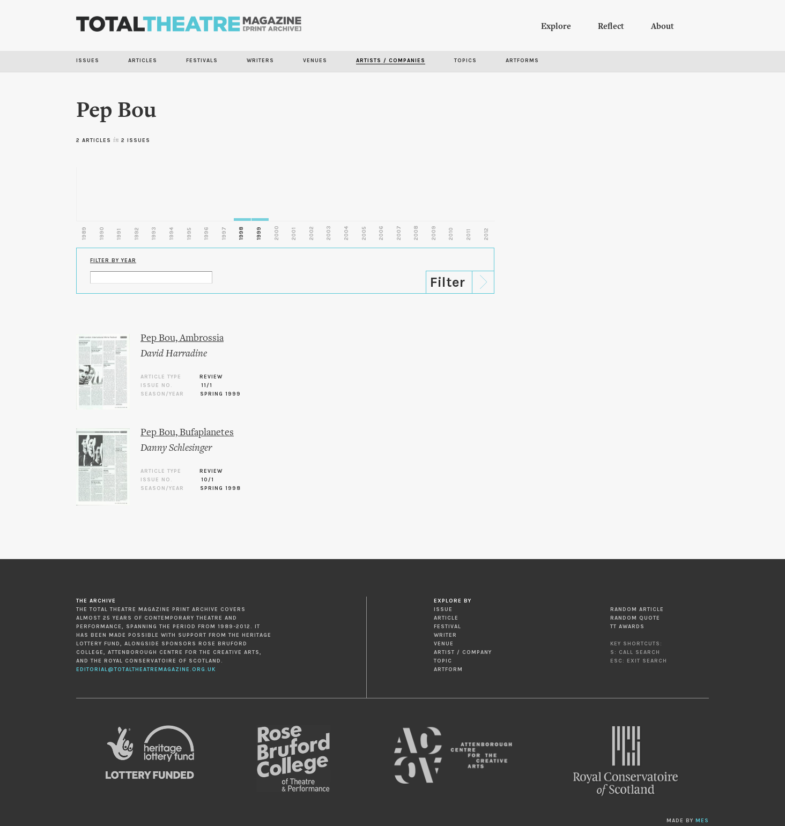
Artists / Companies (390, 60)
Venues (315, 60)
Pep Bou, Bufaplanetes (187, 433)
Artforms (522, 60)
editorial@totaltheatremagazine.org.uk (146, 669)
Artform (448, 669)
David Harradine (173, 354)
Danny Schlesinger (176, 448)
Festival (447, 626)
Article (446, 618)
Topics (465, 60)
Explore (556, 27)
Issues (87, 60)
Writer (445, 635)
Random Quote (635, 618)
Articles (142, 60)
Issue (443, 609)
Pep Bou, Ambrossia (182, 338)
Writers (260, 60)
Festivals (202, 60)
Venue (444, 644)
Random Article (637, 609)
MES (702, 820)
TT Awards (627, 626)
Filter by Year (113, 260)
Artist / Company (463, 652)
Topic (443, 661)
